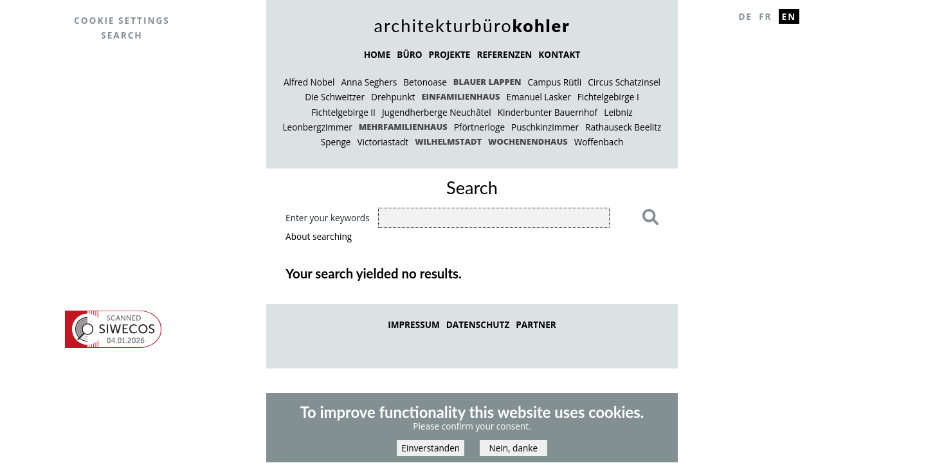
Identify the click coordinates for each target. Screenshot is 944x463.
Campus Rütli (554, 82)
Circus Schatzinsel (624, 82)
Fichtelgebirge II (343, 112)
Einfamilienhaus (460, 96)
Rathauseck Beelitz (623, 127)
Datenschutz (478, 324)
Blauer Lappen (487, 81)
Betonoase (425, 82)
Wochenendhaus (528, 141)
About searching (319, 236)
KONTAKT (559, 54)
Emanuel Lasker (538, 97)
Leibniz (618, 112)
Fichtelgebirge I (608, 97)
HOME (377, 54)
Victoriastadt (383, 142)
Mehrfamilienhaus (403, 126)
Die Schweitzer (335, 97)
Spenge (336, 142)
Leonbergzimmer (317, 127)
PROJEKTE (449, 54)
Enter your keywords (328, 218)
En (789, 16)
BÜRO (409, 54)
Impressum (414, 324)
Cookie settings (122, 20)
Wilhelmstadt (448, 141)
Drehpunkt (393, 97)
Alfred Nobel (309, 82)
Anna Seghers (369, 82)
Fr (765, 16)
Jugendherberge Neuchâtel (436, 112)
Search (122, 35)
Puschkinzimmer (545, 127)
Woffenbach (599, 142)
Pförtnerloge (479, 127)
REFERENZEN (504, 54)
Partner (536, 324)
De (745, 16)
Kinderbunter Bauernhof (547, 112)
